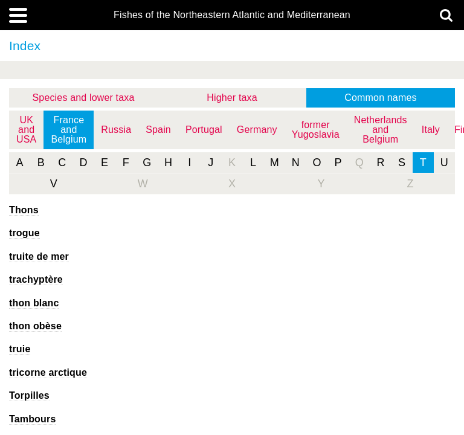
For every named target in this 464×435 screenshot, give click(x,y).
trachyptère (36, 279)
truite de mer (39, 256)
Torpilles (29, 395)
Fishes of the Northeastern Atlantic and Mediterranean (232, 15)
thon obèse (35, 326)
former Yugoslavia (316, 130)
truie (19, 349)
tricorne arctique (48, 372)
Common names (380, 97)
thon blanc (34, 303)
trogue (24, 233)
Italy (431, 129)
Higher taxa (232, 97)
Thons (24, 210)
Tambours (32, 419)
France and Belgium (68, 129)
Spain (158, 129)
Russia (116, 129)
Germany (257, 129)
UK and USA (26, 129)
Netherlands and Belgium (380, 129)
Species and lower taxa (84, 97)
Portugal (203, 129)
